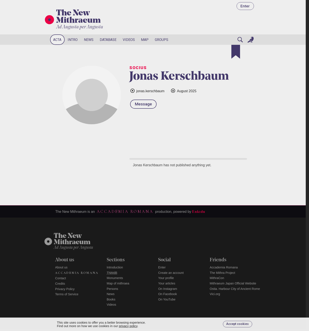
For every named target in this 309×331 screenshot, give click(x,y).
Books (111, 299)
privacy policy (128, 326)
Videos (129, 40)
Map (145, 40)
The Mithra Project (222, 272)
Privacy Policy (65, 289)
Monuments (115, 278)
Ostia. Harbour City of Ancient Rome (235, 289)
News (88, 40)
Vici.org (215, 294)
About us (61, 267)
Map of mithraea (118, 283)
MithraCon (217, 278)
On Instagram (167, 289)
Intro (73, 40)
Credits (60, 283)
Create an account (171, 272)
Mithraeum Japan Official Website (233, 283)
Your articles (166, 283)
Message (143, 104)
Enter (245, 6)
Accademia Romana (125, 211)
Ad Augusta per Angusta (79, 27)
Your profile (166, 278)
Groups (161, 40)
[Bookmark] (235, 52)
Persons (112, 289)
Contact (60, 278)
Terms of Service (66, 294)
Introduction (115, 267)
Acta (57, 40)
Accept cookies (237, 324)
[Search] (240, 39)
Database (108, 40)
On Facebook (167, 294)
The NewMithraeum (72, 239)
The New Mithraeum (78, 17)
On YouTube (166, 299)
